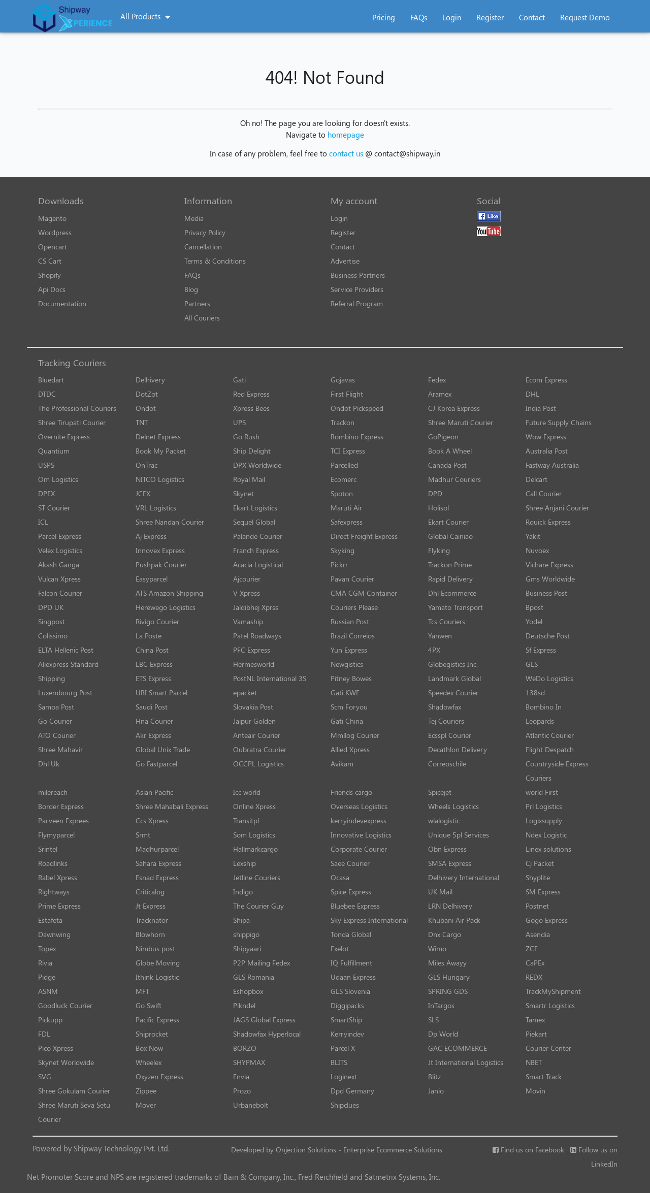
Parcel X (343, 1048)
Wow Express (546, 436)
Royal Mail (249, 479)
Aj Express (151, 536)
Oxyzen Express (159, 1076)
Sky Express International (369, 920)
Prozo (242, 1090)
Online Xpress (254, 806)
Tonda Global (351, 934)
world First (542, 792)
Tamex (535, 1019)
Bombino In (544, 707)
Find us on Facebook (528, 1149)
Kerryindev (347, 1034)
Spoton (342, 493)
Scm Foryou (349, 707)
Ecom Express (546, 379)
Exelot (340, 948)
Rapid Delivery (450, 579)
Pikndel (244, 1005)
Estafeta (50, 920)
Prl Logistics (544, 806)
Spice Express (351, 891)
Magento (52, 218)
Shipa (241, 920)
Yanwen (440, 635)
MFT (142, 991)
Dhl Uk (48, 763)
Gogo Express (547, 920)
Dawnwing (54, 934)
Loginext (344, 1076)
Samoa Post (56, 707)
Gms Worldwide (550, 579)
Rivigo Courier (157, 621)
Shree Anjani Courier (557, 507)
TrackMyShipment (553, 991)
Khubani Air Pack (454, 920)
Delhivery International (463, 877)
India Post (541, 408)
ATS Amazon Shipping (169, 593)
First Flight (347, 394)
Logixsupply (544, 820)
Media (194, 218)
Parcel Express (59, 536)
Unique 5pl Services (458, 835)
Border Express (61, 806)
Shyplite (538, 877)
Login (451, 17)
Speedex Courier (453, 692)
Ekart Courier (448, 522)
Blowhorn (150, 934)
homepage (346, 135)
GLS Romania (253, 977)
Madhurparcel (157, 849)
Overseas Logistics (359, 806)
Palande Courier (257, 536)
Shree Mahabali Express (172, 806)
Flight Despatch (550, 749)
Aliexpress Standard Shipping (68, 671)
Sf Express (541, 650)
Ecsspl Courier (449, 735)
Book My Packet (161, 451)
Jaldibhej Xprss (255, 607)
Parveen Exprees (63, 820)
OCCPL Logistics (258, 763)
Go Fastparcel (156, 763)
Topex (47, 948)
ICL (43, 522)
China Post (152, 650)
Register (490, 17)
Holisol (438, 507)
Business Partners (358, 275)
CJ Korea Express (454, 408)
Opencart (52, 246)
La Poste (148, 635)
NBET (534, 1062)
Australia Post (547, 451)
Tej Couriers (446, 721)
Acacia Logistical (258, 564)
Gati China (347, 721)
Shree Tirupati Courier (72, 422)
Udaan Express (353, 977)
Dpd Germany (352, 1090)
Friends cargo (351, 792)
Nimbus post (155, 948)
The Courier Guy (258, 906)
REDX (534, 977)
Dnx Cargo (444, 934)
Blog (191, 289)
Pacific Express (157, 1019)
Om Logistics (58, 479)
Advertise (345, 261)
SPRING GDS (448, 991)
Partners (197, 303)
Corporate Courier (359, 849)
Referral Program (357, 303)
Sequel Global (254, 522)
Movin (535, 1090)
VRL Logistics (156, 507)
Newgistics (347, 664)
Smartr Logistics (550, 1005)
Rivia (45, 963)
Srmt (143, 835)
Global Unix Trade (163, 749)
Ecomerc (343, 479)
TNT (142, 422)
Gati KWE (345, 692)
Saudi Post (152, 707)
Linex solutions (548, 849)
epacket (245, 692)
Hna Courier (154, 721)
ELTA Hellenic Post (65, 650)
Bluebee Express (355, 906)
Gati (239, 379)
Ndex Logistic (546, 835)
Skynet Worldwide (66, 1062)
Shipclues (345, 1105)
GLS (532, 664)
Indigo (243, 891)
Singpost (51, 621)
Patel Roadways (257, 635)
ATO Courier (57, 735)
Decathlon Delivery (457, 749)
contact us (346, 153)
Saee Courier (350, 863)
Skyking (342, 550)
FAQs (418, 17)
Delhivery (150, 379)
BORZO (244, 1048)
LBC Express (154, 664)
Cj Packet (540, 863)
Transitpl (246, 820)
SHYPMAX (249, 1062)
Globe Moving (158, 963)
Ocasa (340, 877)
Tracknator (152, 920)
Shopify (49, 275)
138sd (535, 692)
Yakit (533, 536)
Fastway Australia (552, 465)
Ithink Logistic (157, 977)
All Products (140, 16)
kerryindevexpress (358, 820)
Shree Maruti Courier (460, 422)
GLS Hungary (449, 977)
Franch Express (256, 550)
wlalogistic (444, 820)
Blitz (434, 1076)
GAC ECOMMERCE (457, 1048)
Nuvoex (537, 550)
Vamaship (248, 621)
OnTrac (146, 465)
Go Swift (148, 1005)
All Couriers (202, 318)
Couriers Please (354, 607)
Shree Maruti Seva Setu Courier (74, 1112)
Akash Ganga (58, 564)
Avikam (342, 763)
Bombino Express (357, 436)
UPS (239, 422)
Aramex (439, 394)
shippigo (246, 934)
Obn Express (447, 849)
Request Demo (585, 17)
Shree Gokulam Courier (74, 1090)
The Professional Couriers (77, 408)
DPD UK (50, 607)
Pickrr (339, 564)
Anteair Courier (256, 735)
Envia (241, 1076)
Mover (146, 1105)
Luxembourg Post (65, 692)
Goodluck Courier (65, 1005)
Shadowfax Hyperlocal (267, 1034)
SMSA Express (449, 863)
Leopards (540, 721)
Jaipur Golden (254, 721)
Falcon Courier (60, 593)
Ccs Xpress (152, 820)
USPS (46, 465)
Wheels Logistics (453, 806)
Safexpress (347, 522)
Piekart (536, 1034)
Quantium (54, 451)
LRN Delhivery (450, 906)
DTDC (47, 394)
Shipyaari (247, 948)
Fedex (437, 379)
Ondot (146, 408)
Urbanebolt (250, 1105)
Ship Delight (252, 451)
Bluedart (51, 379)
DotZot (147, 394)
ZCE (532, 948)
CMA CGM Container (364, 593)
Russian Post (350, 621)
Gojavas (343, 379)
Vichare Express (549, 564)
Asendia (538, 934)
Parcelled (344, 465)
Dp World (443, 1034)
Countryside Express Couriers (557, 771)
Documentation (62, 303)
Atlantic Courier (550, 735)
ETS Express (153, 678)
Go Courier (55, 721)
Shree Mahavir (60, 749)
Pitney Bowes (351, 678)
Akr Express (153, 735)
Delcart (536, 479)
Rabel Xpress (57, 877)
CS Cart (49, 261)
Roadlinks (53, 863)
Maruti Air (346, 507)
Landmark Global (454, 678)
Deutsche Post (548, 635)
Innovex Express (160, 550)
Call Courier (544, 493)
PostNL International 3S (269, 678)
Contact (532, 17)
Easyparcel (152, 579)
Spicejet (439, 792)
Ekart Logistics (255, 507)
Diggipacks (347, 1005)
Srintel (47, 849)
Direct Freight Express (364, 536)
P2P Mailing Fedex (261, 963)
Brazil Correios (353, 635)
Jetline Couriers (256, 877)
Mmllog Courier (355, 735)
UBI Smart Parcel (161, 692)
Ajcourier (247, 579)
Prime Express (59, 906)
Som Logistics (254, 835)
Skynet (243, 493)
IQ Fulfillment (351, 963)
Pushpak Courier (161, 564)
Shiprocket (152, 1034)
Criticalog (150, 891)
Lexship (244, 863)
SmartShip (346, 1019)
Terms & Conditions (215, 261)
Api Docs (52, 289)
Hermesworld (253, 664)
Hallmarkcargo (255, 849)
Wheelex (148, 1062)
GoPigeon (443, 436)
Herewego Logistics (166, 607)
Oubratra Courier (259, 749)
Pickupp (50, 1019)
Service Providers (357, 289)
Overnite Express (64, 436)
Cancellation (203, 246)
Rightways (54, 891)
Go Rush (246, 436)
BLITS (339, 1062)
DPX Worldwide (257, 465)
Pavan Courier (352, 579)
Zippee (146, 1090)
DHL (532, 394)
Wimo (437, 948)
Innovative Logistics (361, 835)
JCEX (143, 493)
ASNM (48, 991)
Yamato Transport (455, 607)
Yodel (534, 621)
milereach (53, 792)
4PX (434, 650)
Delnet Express (158, 436)
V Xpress (246, 593)
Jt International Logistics (465, 1062)
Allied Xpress (350, 749)
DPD (435, 493)
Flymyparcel (56, 835)
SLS (433, 1019)
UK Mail (440, 891)
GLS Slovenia (350, 991)
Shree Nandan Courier (170, 522)
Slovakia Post (253, 707)
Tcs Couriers (446, 621)
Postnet (537, 906)
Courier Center (548, 1048)
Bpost (534, 607)
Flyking (439, 550)
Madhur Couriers (454, 479)
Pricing (383, 17)
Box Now (149, 1048)
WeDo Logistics (549, 678)
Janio (436, 1090)
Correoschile (447, 763)
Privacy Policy (204, 232)
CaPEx (535, 963)
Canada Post (447, 465)
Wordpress (55, 232)
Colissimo (53, 635)
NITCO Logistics (160, 479)
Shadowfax (444, 707)
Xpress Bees (251, 408)
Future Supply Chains (559, 422)
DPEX (46, 493)
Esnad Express (157, 877)
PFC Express (251, 650)
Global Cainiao (450, 536)
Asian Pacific (154, 792)
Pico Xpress (55, 1048)
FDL (44, 1034)
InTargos (441, 1005)
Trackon (342, 422)
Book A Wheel (450, 451)
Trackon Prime (450, 564)
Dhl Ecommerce (452, 593)
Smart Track (544, 1076)
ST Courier (54, 507)
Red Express (251, 394)
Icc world (247, 792)
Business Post (546, 593)
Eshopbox (248, 991)
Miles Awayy (447, 963)
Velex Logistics (60, 550)
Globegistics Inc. (453, 664)
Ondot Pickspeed (357, 408)
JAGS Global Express (264, 1019)
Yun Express (349, 650)
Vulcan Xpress (59, 579)
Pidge (46, 977)
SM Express (543, 891)
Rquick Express (548, 522)
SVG (44, 1076)
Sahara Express (158, 863)
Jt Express (151, 906)
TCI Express (348, 451)
